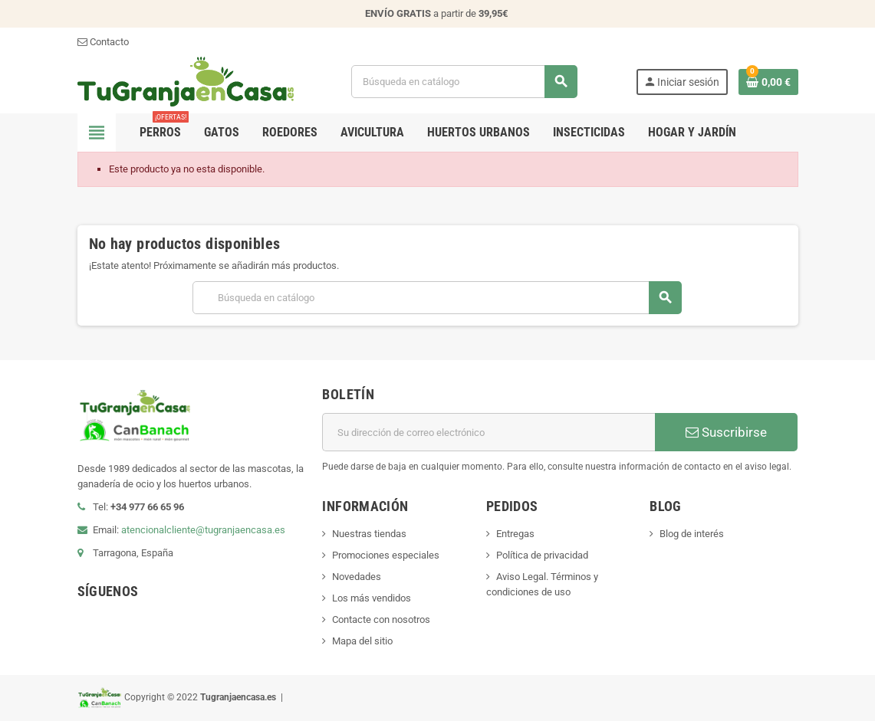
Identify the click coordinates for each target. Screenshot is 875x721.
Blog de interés (692, 533)
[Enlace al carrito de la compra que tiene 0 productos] (768, 82)
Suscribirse (726, 432)
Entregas (515, 533)
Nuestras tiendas (369, 533)
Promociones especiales (385, 555)
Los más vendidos (371, 598)
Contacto (103, 42)
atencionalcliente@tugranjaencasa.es (203, 530)
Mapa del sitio (362, 641)
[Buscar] (464, 81)
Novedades (356, 576)
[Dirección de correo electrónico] (488, 432)
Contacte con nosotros (381, 619)
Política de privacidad (542, 555)
